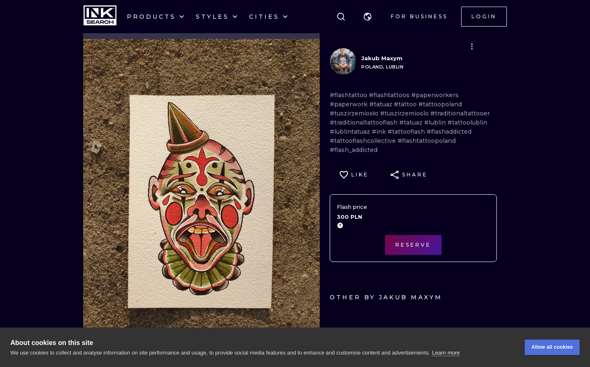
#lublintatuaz (351, 131)
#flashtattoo (349, 95)
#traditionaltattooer (460, 113)
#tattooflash (407, 131)
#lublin (435, 122)
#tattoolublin (467, 122)
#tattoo (406, 104)
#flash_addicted (354, 150)
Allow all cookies (552, 347)
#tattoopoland (440, 104)
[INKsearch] (100, 16)
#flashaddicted (449, 131)
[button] (368, 17)
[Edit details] (472, 46)
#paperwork (349, 104)
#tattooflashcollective (363, 140)
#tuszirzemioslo (405, 113)
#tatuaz (411, 122)
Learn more (445, 353)
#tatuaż (381, 104)
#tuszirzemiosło (355, 113)
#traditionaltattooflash (364, 122)
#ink (380, 131)
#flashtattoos (390, 95)
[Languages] (368, 17)
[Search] (341, 17)
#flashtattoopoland (426, 140)
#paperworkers (435, 95)
